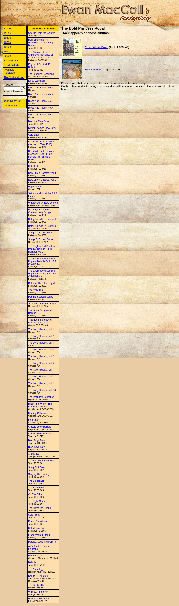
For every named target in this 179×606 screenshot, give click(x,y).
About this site (12, 105)
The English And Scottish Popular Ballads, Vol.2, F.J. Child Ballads (42, 261)
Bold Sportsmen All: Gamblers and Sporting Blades (40, 42)
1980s (7, 46)
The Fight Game (37, 501)
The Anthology (36, 569)
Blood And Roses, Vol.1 (40, 87)
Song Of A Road (36, 467)
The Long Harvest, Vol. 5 (41, 356)
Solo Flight (34, 514)
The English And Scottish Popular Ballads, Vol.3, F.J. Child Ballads (42, 273)
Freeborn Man (35, 555)
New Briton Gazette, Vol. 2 (42, 179)
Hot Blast (33, 166)
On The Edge (35, 494)
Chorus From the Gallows (41, 33)
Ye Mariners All (93, 69)
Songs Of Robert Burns (40, 232)
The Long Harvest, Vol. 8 (41, 376)
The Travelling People (39, 508)
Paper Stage (35, 186)
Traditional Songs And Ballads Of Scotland (40, 321)
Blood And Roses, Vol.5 (40, 114)
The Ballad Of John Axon (41, 460)
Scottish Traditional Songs (42, 303)
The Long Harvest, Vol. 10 (42, 390)
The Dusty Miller (37, 585)
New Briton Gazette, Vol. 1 (42, 173)
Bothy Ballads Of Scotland (42, 219)
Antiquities (33, 453)
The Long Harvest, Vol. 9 (41, 383)
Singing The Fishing (38, 474)
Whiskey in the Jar (38, 591)
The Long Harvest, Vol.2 (41, 336)
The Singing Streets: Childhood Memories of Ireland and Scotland (40, 55)
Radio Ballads (12, 60)
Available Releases (9, 71)
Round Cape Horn (38, 521)
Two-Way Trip (35, 290)
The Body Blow (36, 487)
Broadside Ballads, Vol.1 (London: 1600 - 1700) (41, 143)
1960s (7, 37)
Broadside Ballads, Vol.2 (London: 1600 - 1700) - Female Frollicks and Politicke (41, 155)
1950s (7, 33)
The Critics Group (14, 77)
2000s (7, 55)
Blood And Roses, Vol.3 (40, 101)
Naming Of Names (38, 413)
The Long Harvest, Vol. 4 (41, 349)
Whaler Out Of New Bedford (43, 202)
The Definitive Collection (41, 397)
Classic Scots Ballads (39, 426)
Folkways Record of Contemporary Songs (39, 211)
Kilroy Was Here (36, 80)
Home (7, 28)
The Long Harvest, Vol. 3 (41, 342)
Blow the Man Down (39, 121)
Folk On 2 (33, 420)
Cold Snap (33, 134)
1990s (7, 51)
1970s (7, 42)
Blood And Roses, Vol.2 (40, 94)
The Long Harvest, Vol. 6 (41, 363)
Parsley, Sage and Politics (42, 541)
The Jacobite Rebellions (41, 74)
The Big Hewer (36, 481)
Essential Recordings (39, 598)
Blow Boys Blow (36, 440)
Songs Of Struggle (38, 576)
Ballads (32, 562)
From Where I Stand (39, 535)
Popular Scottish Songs (40, 296)
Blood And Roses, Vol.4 (40, 107)
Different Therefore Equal (41, 283)
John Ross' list (12, 100)
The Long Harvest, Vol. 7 (41, 370)
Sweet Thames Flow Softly (42, 128)
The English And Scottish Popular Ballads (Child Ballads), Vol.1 (41, 249)
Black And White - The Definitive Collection (40, 405)
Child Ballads (11, 65)
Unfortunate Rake (37, 528)
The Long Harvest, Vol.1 (41, 329)
